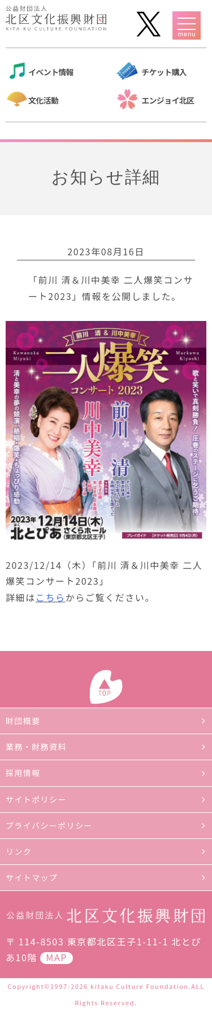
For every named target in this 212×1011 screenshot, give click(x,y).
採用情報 (23, 772)
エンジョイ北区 (167, 100)
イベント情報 (50, 72)
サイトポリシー (36, 799)
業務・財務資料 (36, 746)
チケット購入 (164, 72)
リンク (19, 851)
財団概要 (23, 720)
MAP (56, 957)
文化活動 (43, 100)
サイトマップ (32, 877)
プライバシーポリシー (49, 825)
